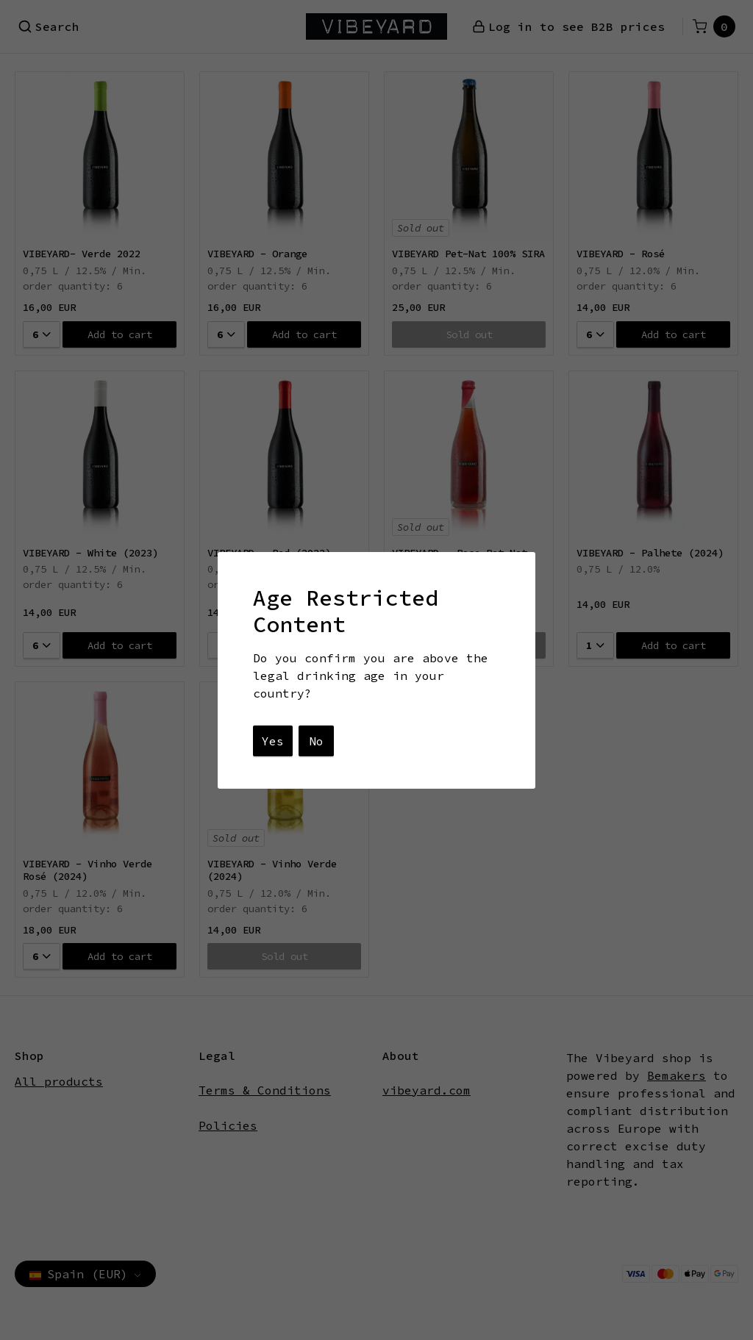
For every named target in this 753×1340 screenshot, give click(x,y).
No (316, 741)
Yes (273, 741)
